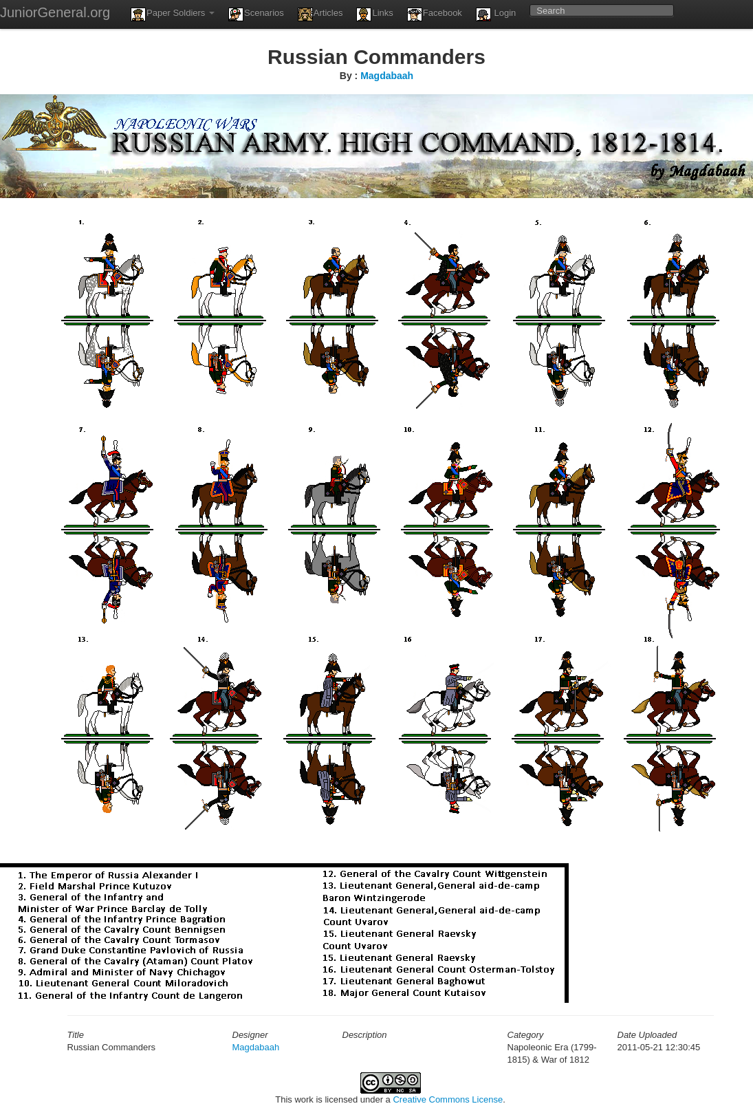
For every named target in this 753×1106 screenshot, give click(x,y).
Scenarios (256, 14)
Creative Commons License (448, 1099)
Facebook (434, 14)
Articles (320, 14)
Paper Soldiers (173, 14)
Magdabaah (386, 75)
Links (374, 14)
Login (496, 14)
